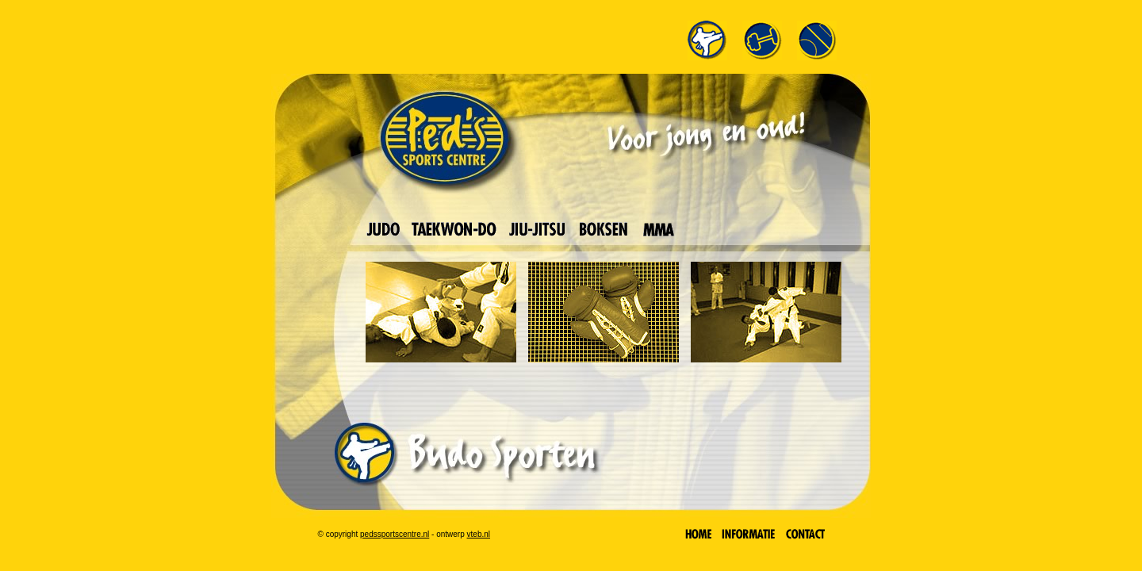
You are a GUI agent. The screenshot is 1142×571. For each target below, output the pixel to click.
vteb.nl (478, 534)
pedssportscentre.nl (394, 534)
